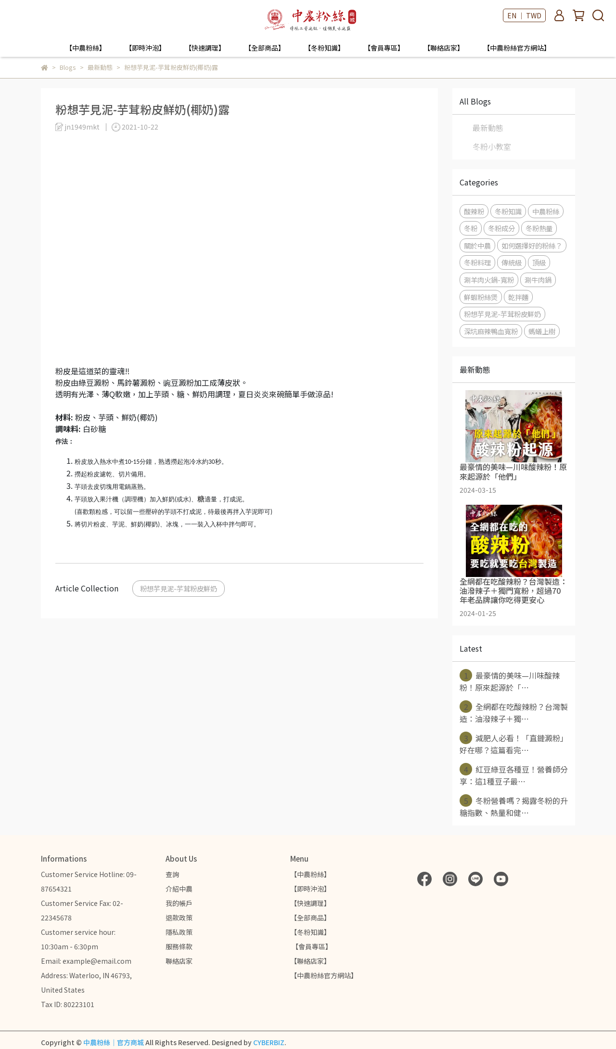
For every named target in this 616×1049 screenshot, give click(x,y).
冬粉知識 (508, 211)
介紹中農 (179, 888)
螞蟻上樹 (541, 331)
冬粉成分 (501, 228)
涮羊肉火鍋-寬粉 (489, 280)
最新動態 (488, 127)
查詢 (172, 874)
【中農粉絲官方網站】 (517, 47)
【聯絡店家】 (444, 47)
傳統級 (511, 262)
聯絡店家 (179, 961)
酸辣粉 (474, 211)
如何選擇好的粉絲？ (531, 245)
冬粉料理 (477, 262)
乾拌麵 (518, 297)
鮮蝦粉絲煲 (481, 297)
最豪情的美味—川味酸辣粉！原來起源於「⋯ (510, 681)
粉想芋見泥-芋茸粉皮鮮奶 (178, 588)
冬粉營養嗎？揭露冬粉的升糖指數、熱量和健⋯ (514, 806)
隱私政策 (179, 932)
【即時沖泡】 (145, 47)
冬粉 (470, 228)
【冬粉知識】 (324, 47)
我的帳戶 (179, 903)
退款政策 (179, 917)
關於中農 (477, 245)
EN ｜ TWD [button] (524, 15)
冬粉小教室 (492, 146)
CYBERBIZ (268, 1042)
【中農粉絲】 (85, 47)
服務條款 (179, 946)
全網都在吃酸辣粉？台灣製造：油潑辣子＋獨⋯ (514, 712)
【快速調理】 (205, 47)
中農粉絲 (545, 211)
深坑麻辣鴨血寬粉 (491, 331)
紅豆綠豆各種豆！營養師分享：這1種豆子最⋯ (514, 775)
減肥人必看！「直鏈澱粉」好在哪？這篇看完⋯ (514, 744)
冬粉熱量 (539, 228)
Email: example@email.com (86, 961)
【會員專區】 (384, 47)
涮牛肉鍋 (538, 280)
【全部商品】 (264, 47)
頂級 (539, 262)
